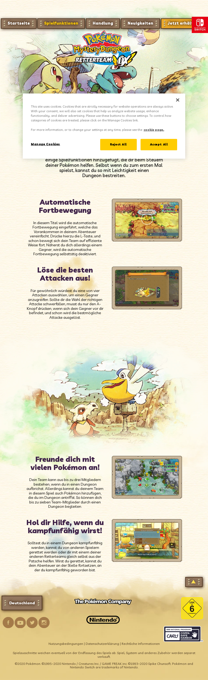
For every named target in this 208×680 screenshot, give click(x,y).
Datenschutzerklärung (102, 644)
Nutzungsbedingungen (65, 644)
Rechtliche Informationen (141, 644)
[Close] (178, 100)
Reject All (118, 144)
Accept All (159, 144)
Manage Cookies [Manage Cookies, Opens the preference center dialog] (45, 144)
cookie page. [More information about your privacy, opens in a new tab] (154, 129)
